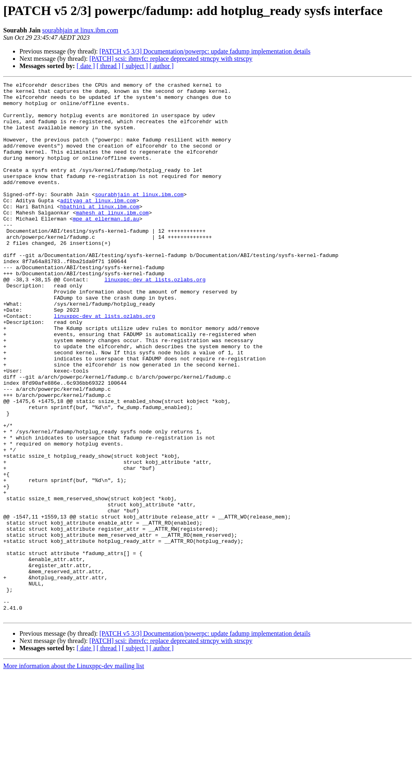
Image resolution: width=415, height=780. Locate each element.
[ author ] (162, 65)
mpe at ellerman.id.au (106, 246)
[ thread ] (108, 65)
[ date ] (86, 65)
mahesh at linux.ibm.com (112, 239)
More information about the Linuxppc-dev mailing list (73, 772)
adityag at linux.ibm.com (98, 224)
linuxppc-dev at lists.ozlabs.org (155, 319)
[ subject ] (135, 65)
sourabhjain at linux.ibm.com (80, 30)
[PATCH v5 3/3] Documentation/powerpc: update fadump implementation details (204, 51)
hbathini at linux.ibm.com (99, 232)
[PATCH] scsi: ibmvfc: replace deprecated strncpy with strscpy (170, 58)
